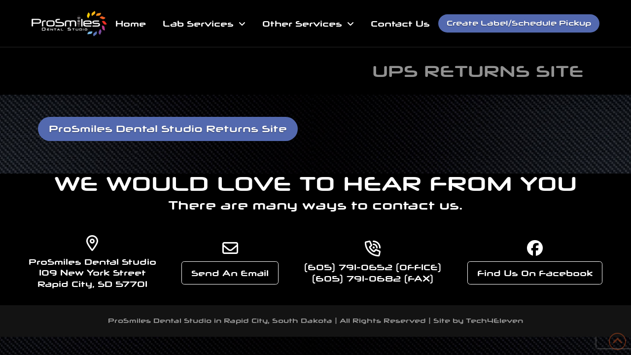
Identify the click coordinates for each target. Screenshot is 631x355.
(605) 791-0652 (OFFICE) (373, 267)
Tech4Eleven (494, 320)
